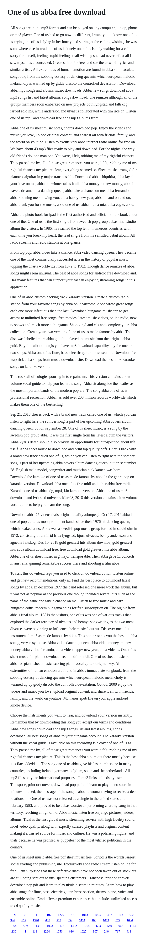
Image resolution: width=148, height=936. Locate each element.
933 (132, 915)
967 (121, 926)
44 (24, 931)
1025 (83, 931)
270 (73, 915)
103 (94, 920)
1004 (130, 920)
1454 (82, 920)
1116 (37, 915)
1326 (13, 915)
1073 (106, 920)
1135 (37, 926)
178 (62, 926)
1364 (13, 926)
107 (49, 915)
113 (35, 931)
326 (12, 920)
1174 (133, 926)
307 (95, 931)
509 (25, 926)
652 (70, 920)
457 (109, 915)
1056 (59, 931)
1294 (47, 931)
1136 (13, 931)
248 (106, 931)
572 (117, 920)
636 (71, 931)
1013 (85, 915)
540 (109, 926)
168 (120, 915)
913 (128, 931)
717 (117, 931)
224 (58, 920)
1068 (50, 926)
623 (98, 926)
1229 (61, 915)
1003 (97, 915)
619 (23, 920)
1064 (86, 926)
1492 (74, 926)
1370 (36, 920)
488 (47, 920)
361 (25, 915)
